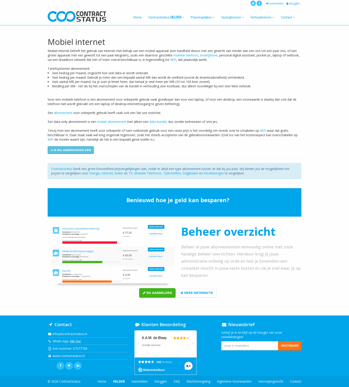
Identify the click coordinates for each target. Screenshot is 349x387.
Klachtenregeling (198, 381)
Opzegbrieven (232, 17)
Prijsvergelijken (203, 17)
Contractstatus (166, 17)
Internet (107, 173)
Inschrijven (289, 345)
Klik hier (75, 341)
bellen (119, 173)
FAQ (177, 381)
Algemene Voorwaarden (234, 381)
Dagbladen (190, 173)
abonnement (63, 113)
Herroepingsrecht (270, 381)
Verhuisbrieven (262, 17)
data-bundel (157, 122)
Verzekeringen (214, 173)
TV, (131, 173)
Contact (288, 17)
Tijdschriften (172, 173)
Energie (94, 173)
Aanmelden (274, 3)
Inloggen (293, 3)
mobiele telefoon (185, 55)
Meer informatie (197, 293)
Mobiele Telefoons (147, 173)
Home (137, 17)
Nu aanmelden (157, 293)
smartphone (208, 55)
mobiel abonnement (111, 122)
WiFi (173, 60)
